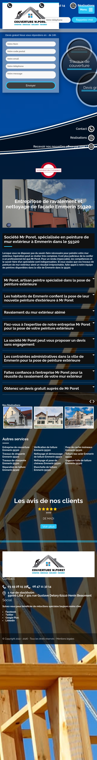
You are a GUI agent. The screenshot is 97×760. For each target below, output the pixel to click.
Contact (85, 129)
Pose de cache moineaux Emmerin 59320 (78, 448)
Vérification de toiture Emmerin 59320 (45, 448)
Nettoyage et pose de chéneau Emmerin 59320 (47, 462)
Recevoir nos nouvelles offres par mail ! (64, 146)
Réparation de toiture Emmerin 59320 (14, 468)
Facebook (10, 612)
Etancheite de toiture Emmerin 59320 (45, 468)
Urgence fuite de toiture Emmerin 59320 (78, 462)
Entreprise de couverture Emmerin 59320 (15, 448)
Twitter (9, 614)
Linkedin (10, 620)
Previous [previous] (90, 401)
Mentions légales (65, 638)
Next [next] (94, 401)
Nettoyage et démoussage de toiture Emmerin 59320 (48, 455)
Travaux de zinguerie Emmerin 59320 (13, 455)
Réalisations (82, 138)
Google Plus (12, 617)
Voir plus (48, 526)
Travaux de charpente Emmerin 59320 (14, 462)
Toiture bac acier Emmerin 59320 (79, 455)
